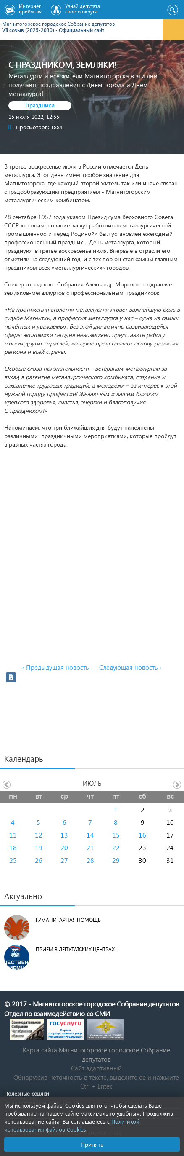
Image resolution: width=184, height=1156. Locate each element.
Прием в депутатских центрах (75, 949)
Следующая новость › (130, 667)
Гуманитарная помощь (68, 920)
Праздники (40, 105)
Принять (92, 1144)
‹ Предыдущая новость (55, 667)
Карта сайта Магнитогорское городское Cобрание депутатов (96, 1054)
